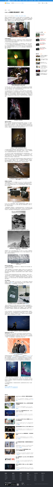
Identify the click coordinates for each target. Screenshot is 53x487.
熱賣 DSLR (35, 479)
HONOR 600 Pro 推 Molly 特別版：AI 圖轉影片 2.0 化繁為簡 (44, 60)
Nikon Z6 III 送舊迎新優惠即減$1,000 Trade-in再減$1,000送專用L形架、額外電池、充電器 (43, 48)
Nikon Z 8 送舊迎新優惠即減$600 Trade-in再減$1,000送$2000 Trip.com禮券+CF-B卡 (43, 44)
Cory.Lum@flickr (27, 303)
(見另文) (12, 282)
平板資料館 (13, 478)
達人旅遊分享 (28, 479)
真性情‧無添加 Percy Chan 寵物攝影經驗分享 (11, 387)
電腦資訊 (21, 478)
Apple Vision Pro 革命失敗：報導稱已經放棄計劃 (24, 396)
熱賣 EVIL (35, 480)
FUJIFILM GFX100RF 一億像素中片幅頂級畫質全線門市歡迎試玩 (42, 34)
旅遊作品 (28, 478)
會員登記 (43, 478)
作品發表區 (6, 478)
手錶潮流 (21, 480)
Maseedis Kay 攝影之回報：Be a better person (11, 386)
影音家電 (21, 479)
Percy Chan (20, 353)
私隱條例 (43, 480)
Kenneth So (13, 356)
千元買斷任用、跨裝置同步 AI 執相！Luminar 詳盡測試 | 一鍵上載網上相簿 (44, 56)
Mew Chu (25, 356)
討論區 (5, 479)
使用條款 (43, 479)
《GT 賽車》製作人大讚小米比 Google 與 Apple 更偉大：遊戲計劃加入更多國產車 (44, 71)
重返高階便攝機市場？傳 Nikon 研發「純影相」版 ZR (24, 426)
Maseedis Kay (15, 353)
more (45, 32)
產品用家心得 (13, 479)
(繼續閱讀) (17, 408)
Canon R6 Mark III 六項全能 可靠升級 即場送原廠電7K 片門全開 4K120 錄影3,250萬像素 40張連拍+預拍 (43, 39)
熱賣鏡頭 (35, 478)
